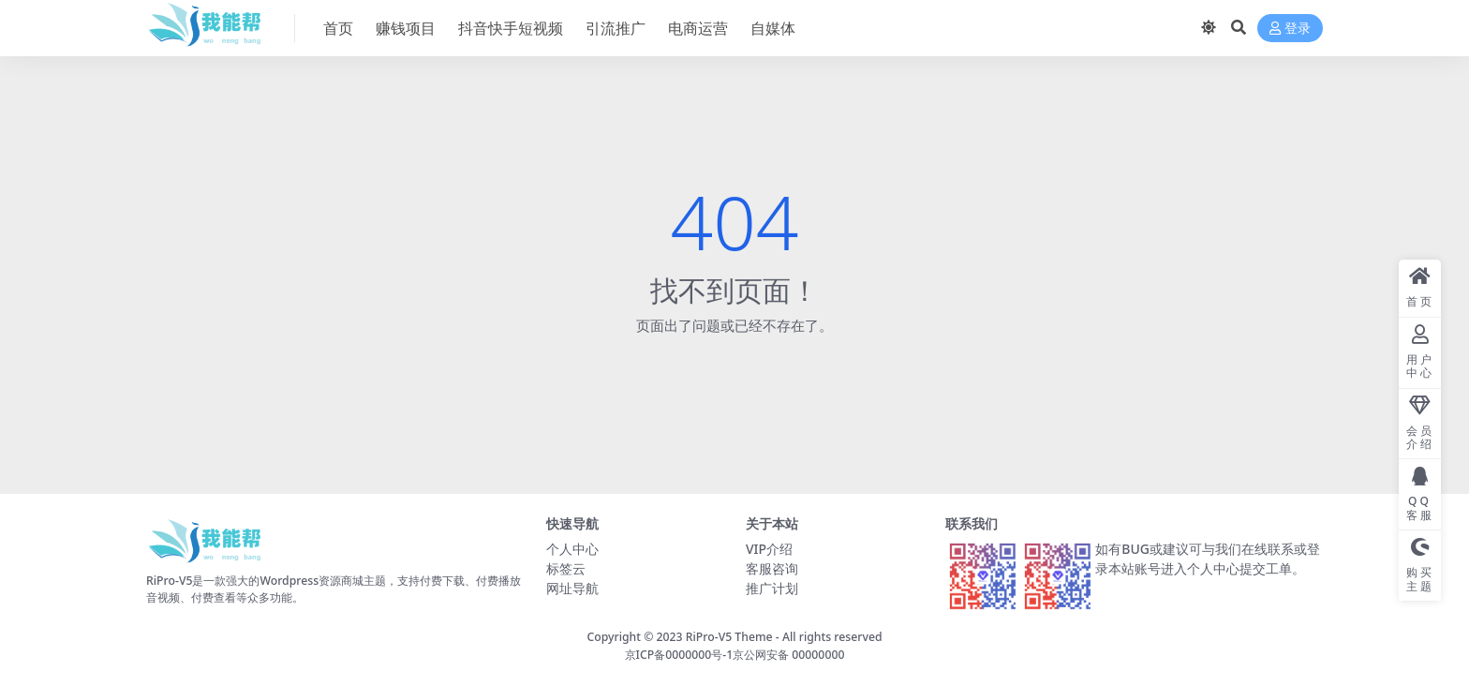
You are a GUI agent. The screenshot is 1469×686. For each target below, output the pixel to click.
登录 (1290, 29)
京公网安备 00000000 (788, 655)
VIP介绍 (769, 549)
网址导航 (572, 588)
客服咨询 (772, 568)
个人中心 (572, 549)
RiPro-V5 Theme (729, 637)
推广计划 (772, 588)
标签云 (566, 568)
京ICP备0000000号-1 (679, 655)
